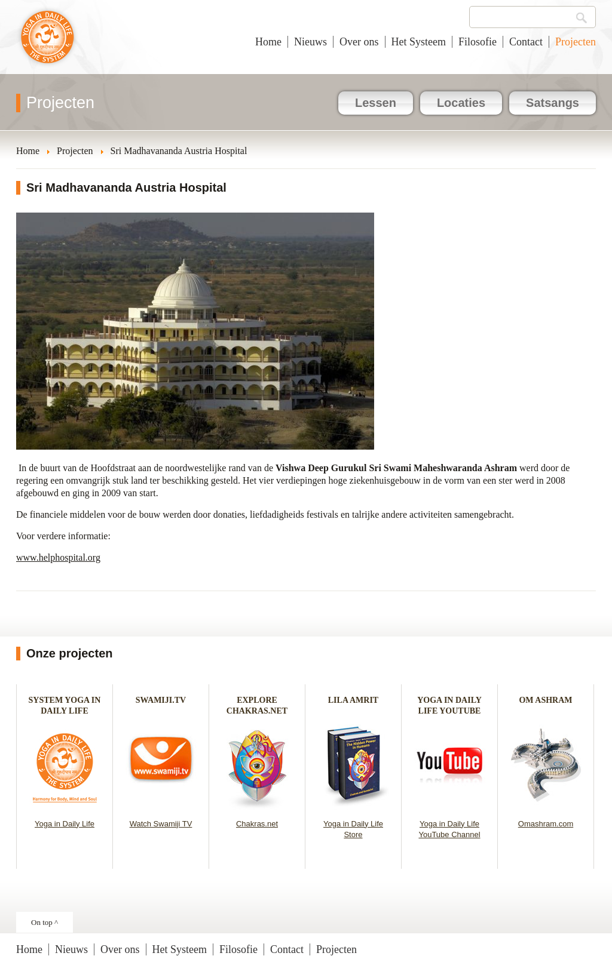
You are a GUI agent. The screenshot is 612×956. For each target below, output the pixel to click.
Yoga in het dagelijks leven (47, 43)
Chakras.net (257, 823)
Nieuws (310, 42)
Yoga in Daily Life (64, 823)
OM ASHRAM (545, 700)
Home (268, 42)
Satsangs (552, 102)
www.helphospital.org (58, 557)
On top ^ (44, 922)
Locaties (461, 102)
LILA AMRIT (353, 700)
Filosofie (477, 42)
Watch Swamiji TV (161, 823)
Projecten (575, 42)
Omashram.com (545, 823)
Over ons (359, 42)
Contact (526, 42)
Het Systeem (418, 42)
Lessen (375, 102)
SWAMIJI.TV (161, 700)
